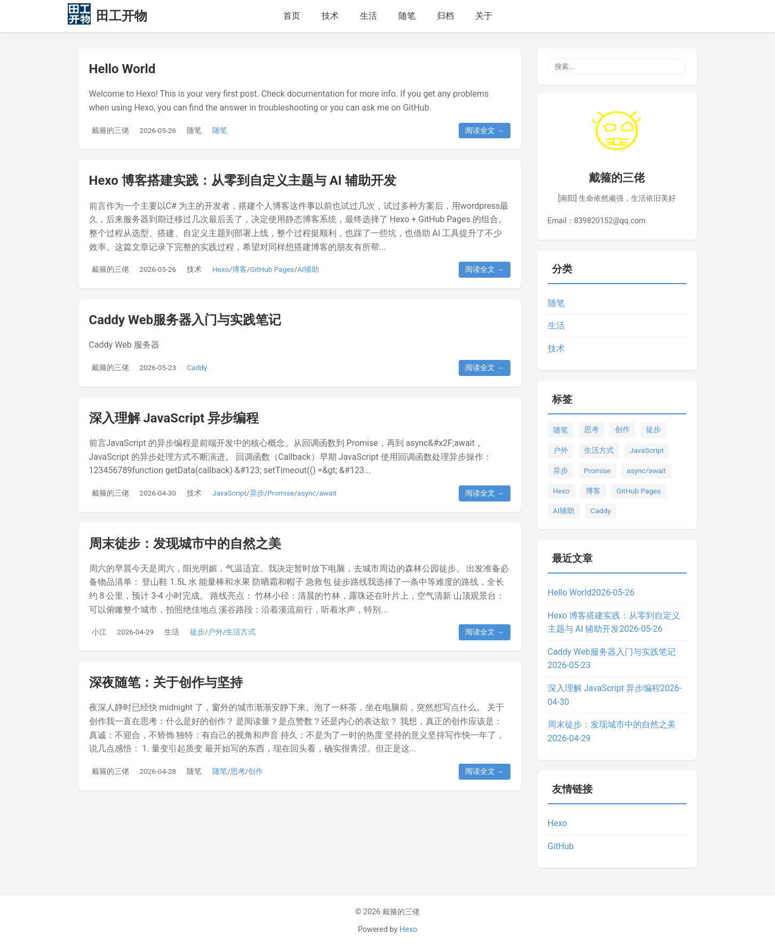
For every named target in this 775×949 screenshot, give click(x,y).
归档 (445, 16)
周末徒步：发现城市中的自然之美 (185, 543)
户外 (215, 632)
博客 (239, 269)
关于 (483, 16)
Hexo (220, 269)
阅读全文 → (484, 130)
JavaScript (229, 493)
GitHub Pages (272, 269)
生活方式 (240, 632)
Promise (280, 493)
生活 (368, 16)
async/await (317, 493)
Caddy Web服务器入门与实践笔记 (185, 319)
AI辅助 (308, 269)
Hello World (122, 68)
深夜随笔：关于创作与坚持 (166, 682)
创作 (255, 771)
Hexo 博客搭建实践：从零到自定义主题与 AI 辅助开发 (242, 180)
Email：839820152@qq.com (597, 220)
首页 (291, 16)
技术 (330, 16)
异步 (257, 493)
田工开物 (121, 16)
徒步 (197, 632)
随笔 (407, 16)
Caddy (197, 367)
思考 (237, 771)
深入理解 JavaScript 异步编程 (174, 418)
